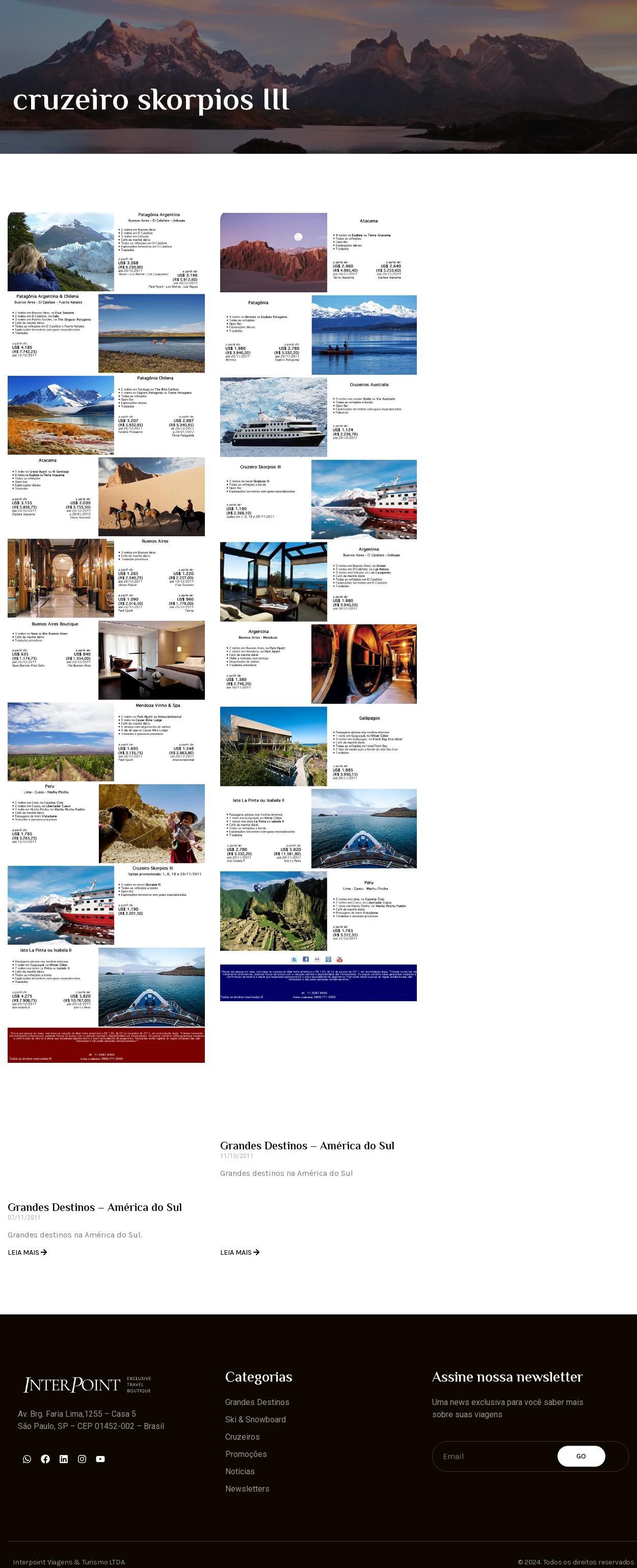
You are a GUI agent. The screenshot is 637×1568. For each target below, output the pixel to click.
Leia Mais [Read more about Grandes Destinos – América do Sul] (24, 1252)
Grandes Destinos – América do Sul (95, 1208)
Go (581, 1456)
